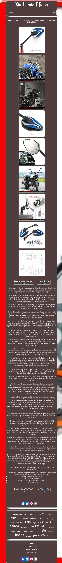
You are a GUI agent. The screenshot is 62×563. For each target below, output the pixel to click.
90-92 (12, 523)
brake (49, 522)
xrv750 (34, 526)
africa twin (51, 527)
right (34, 523)
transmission (17, 514)
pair (25, 514)
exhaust (34, 518)
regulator (24, 527)
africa (14, 526)
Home (32, 543)
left (49, 514)
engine (28, 536)
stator (47, 519)
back (37, 515)
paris (38, 531)
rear (19, 531)
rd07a (32, 514)
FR (33, 555)
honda (19, 535)
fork (52, 519)
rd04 (13, 518)
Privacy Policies (31, 549)
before (25, 519)
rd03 (44, 526)
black (41, 519)
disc (19, 519)
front (36, 535)
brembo (19, 522)
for (44, 530)
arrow (25, 531)
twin (43, 513)
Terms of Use (31, 552)
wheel (31, 531)
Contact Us (32, 546)
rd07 (28, 522)
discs (44, 535)
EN (30, 555)
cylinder (50, 531)
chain (41, 522)
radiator (13, 531)
